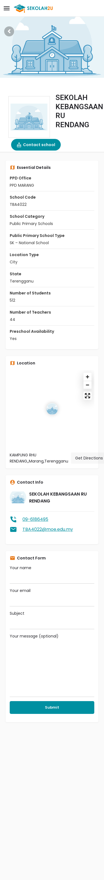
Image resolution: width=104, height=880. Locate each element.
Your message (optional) (52, 665)
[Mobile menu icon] (7, 8)
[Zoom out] (87, 385)
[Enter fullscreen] (87, 396)
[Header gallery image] (52, 39)
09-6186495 (35, 519)
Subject (52, 620)
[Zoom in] (87, 377)
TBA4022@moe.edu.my (47, 529)
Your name (52, 574)
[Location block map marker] (52, 409)
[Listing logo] (29, 117)
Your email (52, 597)
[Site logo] (34, 8)
